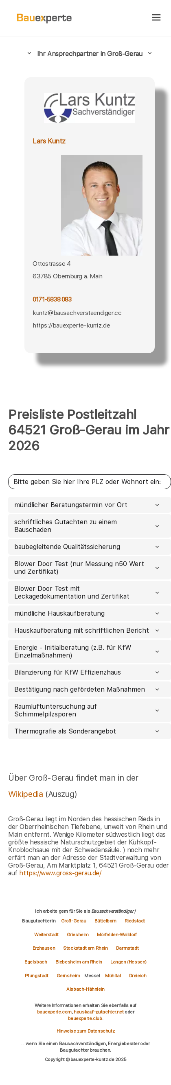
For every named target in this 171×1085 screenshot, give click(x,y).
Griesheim (78, 934)
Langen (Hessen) (128, 962)
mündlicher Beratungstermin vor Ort (87, 505)
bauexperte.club (85, 1018)
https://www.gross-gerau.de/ (60, 873)
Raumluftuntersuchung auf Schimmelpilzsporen (87, 710)
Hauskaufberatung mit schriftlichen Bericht (87, 630)
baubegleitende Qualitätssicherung (87, 547)
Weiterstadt (46, 934)
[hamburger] (156, 18)
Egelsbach (35, 962)
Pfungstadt (36, 976)
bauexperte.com (54, 1012)
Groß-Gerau (73, 921)
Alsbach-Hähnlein (85, 989)
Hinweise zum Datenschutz (85, 1031)
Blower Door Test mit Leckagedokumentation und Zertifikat (87, 592)
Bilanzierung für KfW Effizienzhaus (87, 672)
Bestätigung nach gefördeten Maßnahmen (87, 689)
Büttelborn (105, 921)
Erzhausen (44, 948)
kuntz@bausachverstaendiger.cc (77, 313)
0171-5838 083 (52, 299)
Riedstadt (135, 921)
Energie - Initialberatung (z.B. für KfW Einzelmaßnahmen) (87, 651)
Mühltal (113, 976)
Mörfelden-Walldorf (117, 934)
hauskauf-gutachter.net (98, 1012)
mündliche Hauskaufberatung (87, 613)
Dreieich (138, 976)
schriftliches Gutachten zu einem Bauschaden (87, 526)
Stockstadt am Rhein (85, 948)
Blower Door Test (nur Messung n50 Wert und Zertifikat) (87, 567)
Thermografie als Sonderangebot (87, 731)
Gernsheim (68, 976)
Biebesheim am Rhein (78, 962)
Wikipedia (26, 794)
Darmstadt (127, 948)
